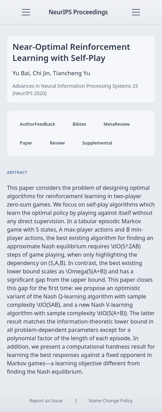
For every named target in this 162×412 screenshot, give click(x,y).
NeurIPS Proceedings (78, 12)
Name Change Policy (111, 400)
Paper (26, 143)
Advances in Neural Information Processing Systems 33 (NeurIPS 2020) (75, 89)
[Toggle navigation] (26, 12)
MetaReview (117, 124)
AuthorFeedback (37, 124)
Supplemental (97, 143)
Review (57, 143)
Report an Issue (46, 400)
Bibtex (79, 124)
